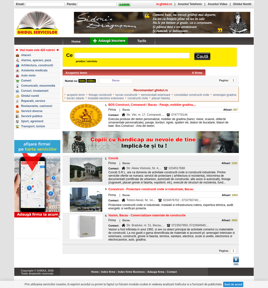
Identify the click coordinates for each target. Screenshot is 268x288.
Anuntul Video (217, 4)
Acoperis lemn (76, 73)
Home (95, 271)
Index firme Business (131, 271)
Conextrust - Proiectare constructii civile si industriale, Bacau (150, 189)
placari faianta (161, 98)
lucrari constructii (126, 95)
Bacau (115, 80)
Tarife (141, 41)
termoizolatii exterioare (155, 95)
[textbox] (132, 56)
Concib (113, 158)
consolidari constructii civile (191, 95)
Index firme (108, 271)
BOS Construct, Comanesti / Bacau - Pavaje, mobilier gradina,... (152, 104)
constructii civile (138, 98)
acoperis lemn (76, 95)
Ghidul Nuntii (242, 4)
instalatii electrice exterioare (106, 98)
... (253, 274)
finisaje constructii (100, 95)
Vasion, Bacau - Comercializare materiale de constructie (147, 215)
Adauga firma (155, 271)
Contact (172, 271)
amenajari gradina (224, 95)
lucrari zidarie (75, 98)
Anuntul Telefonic (190, 4)
